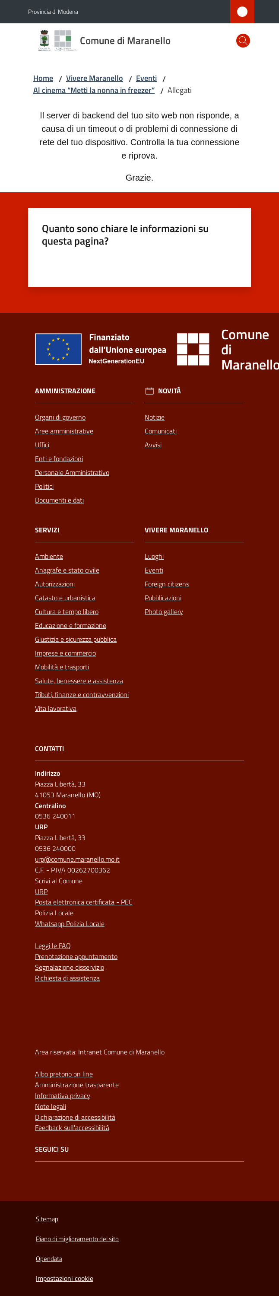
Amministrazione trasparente (77, 1084)
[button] (243, 40)
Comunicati (161, 431)
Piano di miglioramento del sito (77, 1239)
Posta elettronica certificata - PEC (84, 902)
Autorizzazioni (55, 584)
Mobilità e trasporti (62, 667)
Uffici (42, 444)
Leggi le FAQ (53, 945)
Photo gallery (164, 611)
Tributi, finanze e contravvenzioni (82, 694)
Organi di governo (60, 417)
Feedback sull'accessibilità (72, 1127)
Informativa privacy (62, 1095)
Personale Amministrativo (72, 472)
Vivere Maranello (94, 78)
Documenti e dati (59, 500)
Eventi (146, 78)
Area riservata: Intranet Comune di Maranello (100, 1052)
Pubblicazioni (163, 597)
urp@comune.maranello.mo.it (77, 859)
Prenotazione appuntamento (76, 956)
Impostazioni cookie (64, 1278)
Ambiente (49, 556)
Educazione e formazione (70, 625)
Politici (44, 486)
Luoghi (154, 556)
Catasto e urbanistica (65, 597)
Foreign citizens (167, 584)
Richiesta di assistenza (67, 978)
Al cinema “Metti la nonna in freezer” (94, 90)
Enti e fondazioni (59, 458)
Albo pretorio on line (64, 1074)
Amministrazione (65, 391)
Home (43, 78)
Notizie (155, 417)
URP (41, 891)
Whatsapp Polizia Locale (70, 923)
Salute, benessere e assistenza (79, 680)
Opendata (49, 1259)
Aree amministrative (64, 431)
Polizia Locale (54, 913)
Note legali (50, 1106)
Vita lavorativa (55, 708)
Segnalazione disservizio (69, 967)
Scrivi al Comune (58, 881)
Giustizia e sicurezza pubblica (76, 639)
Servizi (47, 530)
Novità (169, 391)
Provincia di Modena (53, 11)
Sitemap (47, 1219)
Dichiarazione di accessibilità (75, 1117)
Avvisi (153, 444)
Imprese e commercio (65, 653)
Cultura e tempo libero (66, 611)
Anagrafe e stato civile (67, 570)
